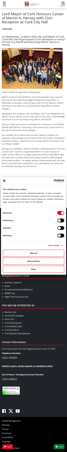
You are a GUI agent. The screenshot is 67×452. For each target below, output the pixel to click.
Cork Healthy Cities (13, 326)
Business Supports (13, 282)
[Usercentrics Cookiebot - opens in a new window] (53, 180)
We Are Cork (10, 312)
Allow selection (33, 261)
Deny (33, 269)
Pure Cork (9, 319)
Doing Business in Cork (15, 275)
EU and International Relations (19, 289)
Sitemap (5, 425)
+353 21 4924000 (9, 357)
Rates (7, 286)
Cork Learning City (13, 323)
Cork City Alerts (12, 330)
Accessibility (7, 437)
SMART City (10, 293)
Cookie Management (11, 420)
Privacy (5, 429)
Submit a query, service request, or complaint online (27, 366)
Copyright (6, 441)
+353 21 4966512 (9, 379)
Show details (54, 245)
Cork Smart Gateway (14, 315)
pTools (16, 448)
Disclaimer (7, 433)
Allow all (33, 253)
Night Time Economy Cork (16, 296)
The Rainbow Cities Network (17, 333)
